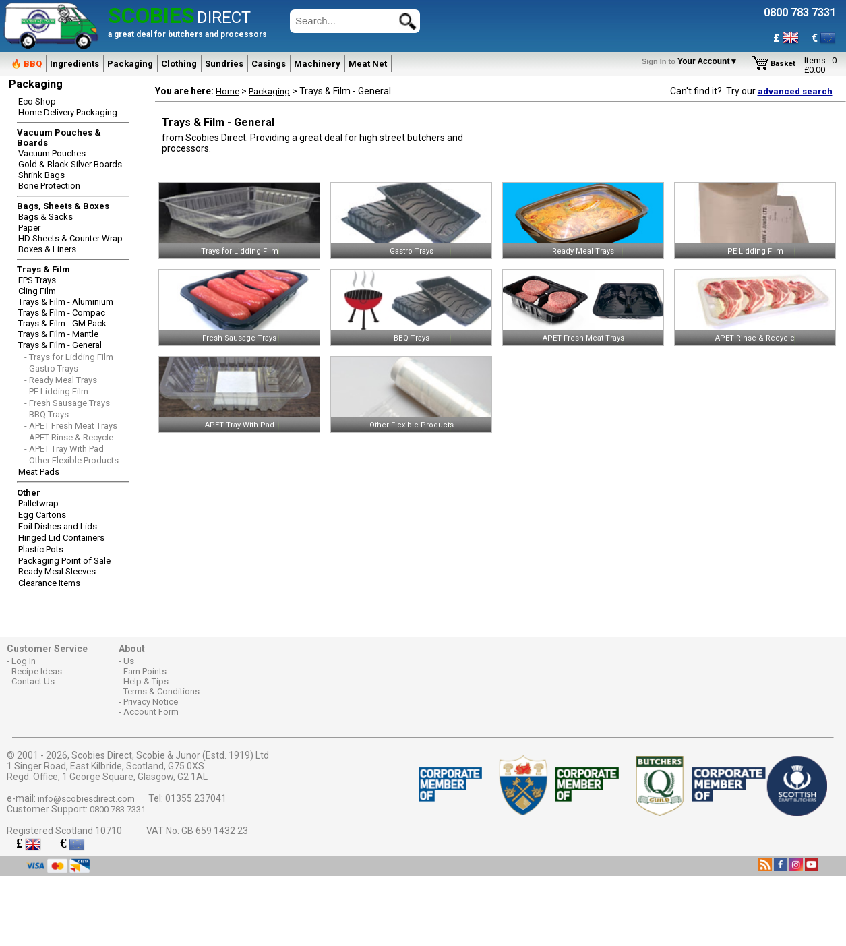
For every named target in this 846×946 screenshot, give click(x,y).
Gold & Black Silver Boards (70, 164)
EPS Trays (37, 280)
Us (128, 661)
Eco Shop (37, 101)
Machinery (317, 64)
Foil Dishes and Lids (57, 526)
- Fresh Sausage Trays (67, 403)
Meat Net (368, 64)
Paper (29, 228)
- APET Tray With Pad (64, 449)
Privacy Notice (150, 702)
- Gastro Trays (51, 368)
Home (227, 91)
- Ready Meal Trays (60, 380)
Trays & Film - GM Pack (62, 323)
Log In (23, 661)
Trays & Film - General (60, 345)
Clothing (179, 64)
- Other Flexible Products (71, 460)
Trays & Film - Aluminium (65, 302)
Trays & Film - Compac (61, 312)
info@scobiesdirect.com (86, 799)
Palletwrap (38, 503)
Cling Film (37, 291)
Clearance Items (49, 583)
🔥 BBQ (26, 64)
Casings (268, 64)
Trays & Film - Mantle (58, 334)
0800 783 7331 (118, 809)
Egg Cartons (42, 515)
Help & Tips (146, 681)
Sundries (224, 64)
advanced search (795, 91)
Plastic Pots (40, 549)
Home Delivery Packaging (67, 112)
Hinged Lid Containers (61, 538)
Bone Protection (49, 186)
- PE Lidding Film (56, 391)
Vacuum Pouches (52, 153)
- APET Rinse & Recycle (68, 437)
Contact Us (33, 681)
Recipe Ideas (36, 671)
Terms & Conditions (161, 691)
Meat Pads (38, 472)
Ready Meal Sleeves (57, 571)
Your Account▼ (692, 61)
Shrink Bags (41, 175)
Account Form (151, 712)
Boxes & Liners (47, 249)
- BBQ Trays (46, 414)
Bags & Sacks (45, 217)
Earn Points (145, 671)
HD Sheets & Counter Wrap (70, 238)
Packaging (130, 64)
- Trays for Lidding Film (68, 357)
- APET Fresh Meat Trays (70, 426)
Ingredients (74, 64)
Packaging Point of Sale (64, 561)
